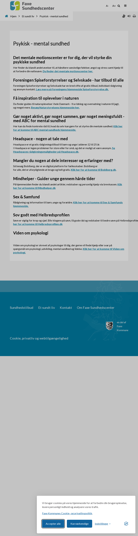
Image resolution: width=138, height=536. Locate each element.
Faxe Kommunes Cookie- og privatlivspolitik (67, 513)
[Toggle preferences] (103, 523)
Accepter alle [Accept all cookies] (53, 523)
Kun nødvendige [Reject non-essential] (79, 523)
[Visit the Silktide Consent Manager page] (126, 524)
